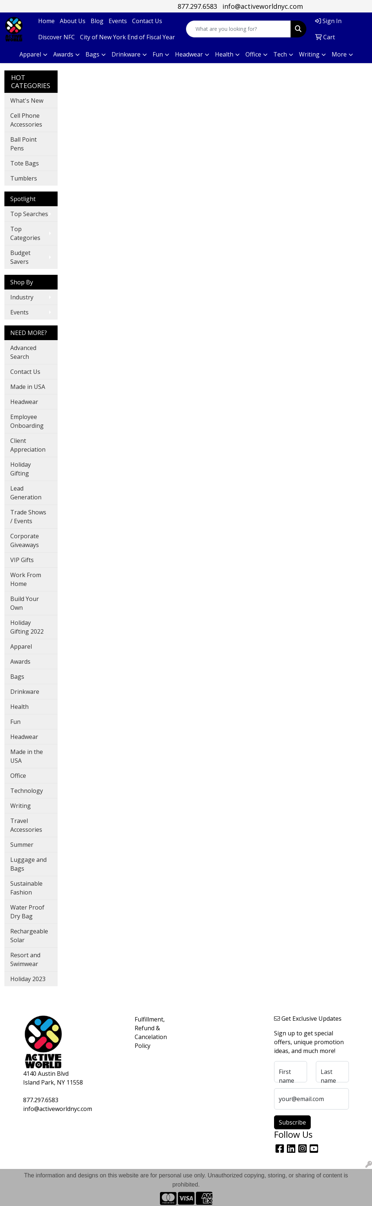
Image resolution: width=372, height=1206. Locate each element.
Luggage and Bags (28, 864)
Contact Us (147, 21)
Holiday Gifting (20, 468)
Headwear (24, 402)
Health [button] (224, 54)
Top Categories (25, 233)
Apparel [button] (30, 54)
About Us (72, 21)
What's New (26, 100)
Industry (21, 297)
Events (118, 21)
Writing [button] (309, 54)
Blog (97, 21)
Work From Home (25, 579)
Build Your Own (24, 603)
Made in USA (27, 387)
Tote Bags (24, 163)
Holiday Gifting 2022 (27, 627)
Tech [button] (280, 54)
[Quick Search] (238, 29)
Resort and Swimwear (25, 959)
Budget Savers (20, 257)
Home (46, 21)
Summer (21, 845)
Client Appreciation (27, 445)
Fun (15, 722)
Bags (17, 677)
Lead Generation (25, 492)
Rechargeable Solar (29, 935)
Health (19, 707)
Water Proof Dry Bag (27, 911)
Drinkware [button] (126, 54)
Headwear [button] (189, 54)
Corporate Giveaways (24, 540)
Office (18, 776)
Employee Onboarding (27, 421)
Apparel (21, 646)
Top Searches (29, 214)
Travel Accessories (26, 825)
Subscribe (292, 1122)
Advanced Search (23, 352)
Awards (20, 661)
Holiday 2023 (27, 979)
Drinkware (24, 692)
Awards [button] (63, 54)
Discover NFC (56, 37)
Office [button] (253, 54)
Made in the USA (26, 756)
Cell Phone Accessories (26, 120)
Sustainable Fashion (26, 887)
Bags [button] (92, 54)
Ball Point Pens (23, 143)
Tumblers (23, 178)
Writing (20, 806)
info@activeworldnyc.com (262, 6)
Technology (26, 791)
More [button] (339, 54)
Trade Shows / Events (28, 516)
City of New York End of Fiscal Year (127, 37)
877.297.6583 (197, 6)
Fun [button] (158, 54)
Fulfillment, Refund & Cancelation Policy (148, 1032)
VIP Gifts (22, 560)
